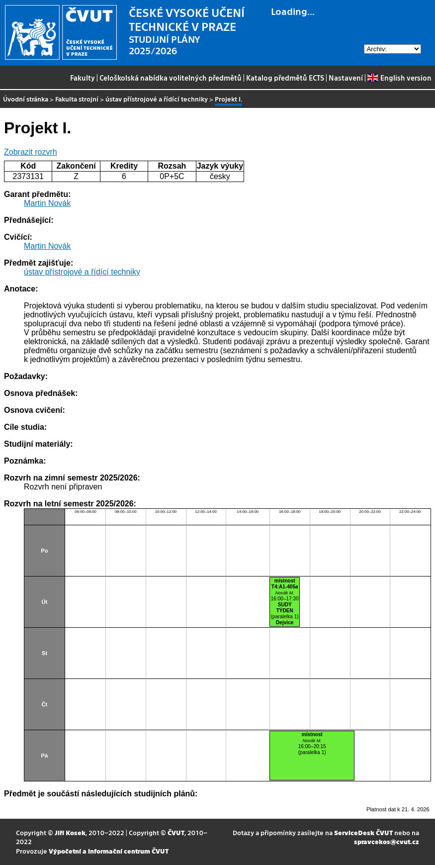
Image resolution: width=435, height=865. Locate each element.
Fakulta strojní (76, 98)
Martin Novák (47, 203)
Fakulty (82, 77)
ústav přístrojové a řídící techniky (156, 98)
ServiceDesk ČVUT (363, 832)
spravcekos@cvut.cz (386, 841)
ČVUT (176, 832)
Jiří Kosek (70, 832)
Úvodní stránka (25, 98)
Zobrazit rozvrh (30, 152)
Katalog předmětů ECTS (285, 77)
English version (399, 77)
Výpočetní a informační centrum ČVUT (109, 851)
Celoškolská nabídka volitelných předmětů (170, 77)
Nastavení (346, 77)
